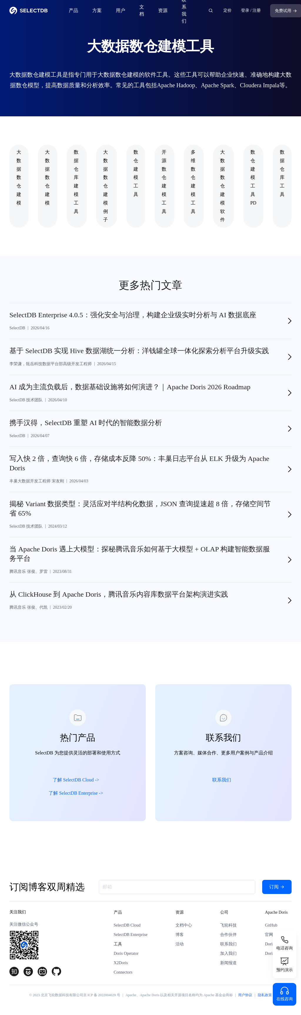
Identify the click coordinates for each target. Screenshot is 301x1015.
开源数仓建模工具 (164, 182)
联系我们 (184, 10)
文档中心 (183, 925)
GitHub (271, 925)
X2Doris (121, 963)
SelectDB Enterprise (131, 934)
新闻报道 (228, 963)
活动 (179, 944)
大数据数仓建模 (18, 177)
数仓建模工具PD (253, 177)
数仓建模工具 (135, 173)
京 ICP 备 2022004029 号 (101, 995)
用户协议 (245, 995)
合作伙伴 (228, 934)
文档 (141, 10)
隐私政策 (265, 995)
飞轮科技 (228, 925)
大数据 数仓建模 (47, 177)
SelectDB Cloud (127, 925)
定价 (227, 10)
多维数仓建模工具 (193, 182)
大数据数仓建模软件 (222, 186)
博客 (179, 934)
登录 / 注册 (251, 10)
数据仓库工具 (282, 173)
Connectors (123, 972)
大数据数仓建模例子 (105, 186)
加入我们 (228, 953)
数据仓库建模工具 (76, 182)
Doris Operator (126, 953)
